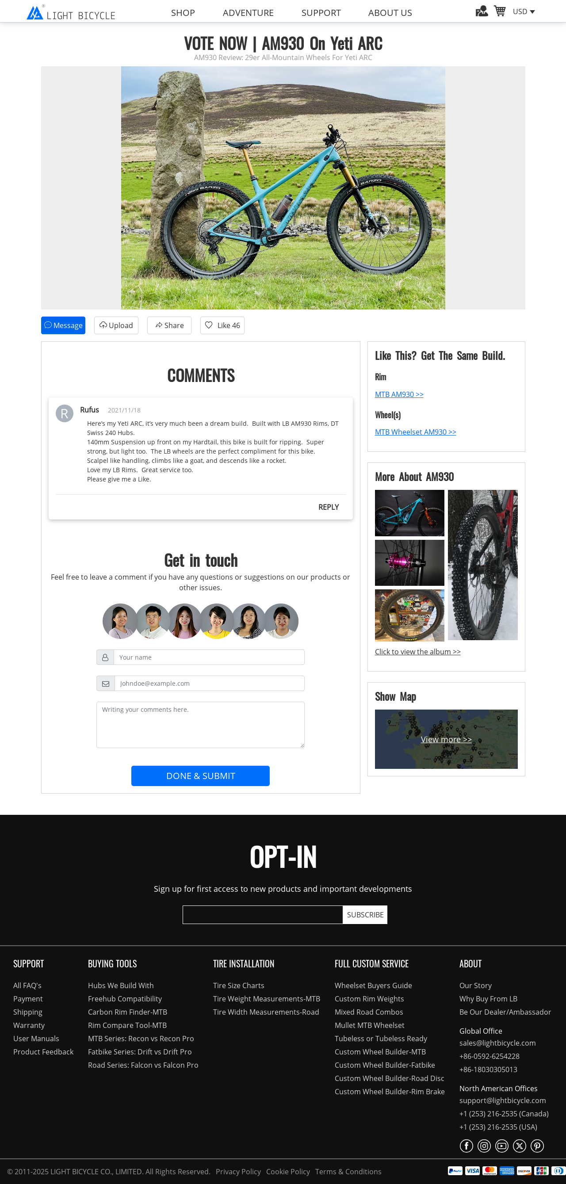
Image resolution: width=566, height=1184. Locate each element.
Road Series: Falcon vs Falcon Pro (143, 1065)
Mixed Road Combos (369, 1012)
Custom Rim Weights (369, 999)
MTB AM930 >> (399, 394)
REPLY (328, 507)
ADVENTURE (248, 13)
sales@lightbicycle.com (497, 1043)
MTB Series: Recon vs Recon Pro (141, 1038)
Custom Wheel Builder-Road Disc (389, 1078)
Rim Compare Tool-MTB (127, 1025)
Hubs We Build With (121, 985)
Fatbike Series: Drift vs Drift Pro (140, 1052)
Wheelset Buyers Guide (373, 985)
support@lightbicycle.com (502, 1100)
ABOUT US (390, 13)
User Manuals (36, 1038)
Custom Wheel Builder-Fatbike (385, 1065)
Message (63, 325)
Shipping (27, 1012)
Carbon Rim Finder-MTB (127, 1012)
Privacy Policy (237, 1171)
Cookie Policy (287, 1171)
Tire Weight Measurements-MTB (266, 999)
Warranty (29, 1025)
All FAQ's (27, 985)
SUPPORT (321, 13)
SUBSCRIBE (365, 915)
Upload (116, 325)
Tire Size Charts (238, 985)
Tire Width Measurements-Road (266, 1012)
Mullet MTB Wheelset (370, 1025)
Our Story (475, 985)
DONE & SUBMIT (200, 776)
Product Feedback (43, 1052)
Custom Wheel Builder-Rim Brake (390, 1091)
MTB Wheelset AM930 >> (415, 432)
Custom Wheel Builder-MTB (380, 1052)
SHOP (183, 13)
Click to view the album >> (418, 652)
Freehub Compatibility (125, 999)
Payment (28, 999)
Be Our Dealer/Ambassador (505, 1012)
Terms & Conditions (347, 1171)
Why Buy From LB (488, 999)
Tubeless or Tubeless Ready (381, 1038)
